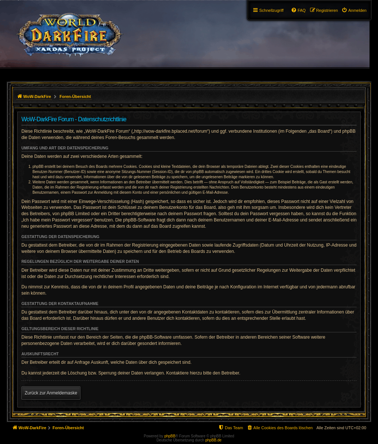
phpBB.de (213, 440)
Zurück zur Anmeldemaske (51, 393)
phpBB (169, 436)
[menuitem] (354, 10)
